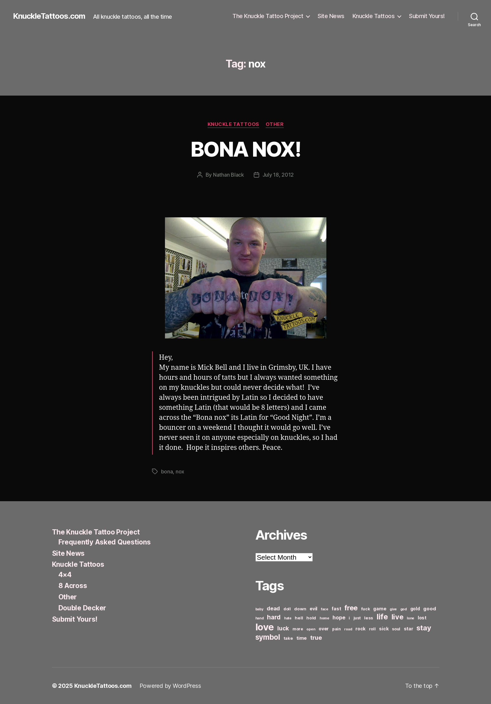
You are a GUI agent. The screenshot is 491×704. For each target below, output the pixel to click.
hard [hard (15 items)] (274, 617)
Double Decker (82, 608)
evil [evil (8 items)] (313, 608)
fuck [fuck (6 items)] (365, 608)
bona (167, 471)
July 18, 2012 (278, 174)
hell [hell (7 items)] (299, 617)
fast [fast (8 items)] (336, 608)
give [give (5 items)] (393, 609)
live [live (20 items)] (398, 617)
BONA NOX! (245, 149)
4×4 (65, 575)
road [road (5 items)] (348, 629)
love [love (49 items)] (264, 627)
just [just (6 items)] (357, 618)
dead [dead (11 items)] (273, 608)
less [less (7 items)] (368, 617)
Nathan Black (228, 174)
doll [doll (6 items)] (287, 608)
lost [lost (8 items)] (422, 617)
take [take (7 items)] (288, 638)
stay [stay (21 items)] (423, 628)
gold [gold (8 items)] (415, 608)
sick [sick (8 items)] (383, 628)
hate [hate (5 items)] (288, 618)
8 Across (72, 586)
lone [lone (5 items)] (410, 618)
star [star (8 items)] (408, 628)
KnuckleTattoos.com (49, 16)
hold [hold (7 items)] (311, 617)
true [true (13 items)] (316, 637)
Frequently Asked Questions (104, 542)
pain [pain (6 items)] (336, 628)
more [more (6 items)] (297, 628)
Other (275, 124)
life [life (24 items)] (382, 616)
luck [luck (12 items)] (283, 628)
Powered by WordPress (170, 685)
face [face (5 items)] (324, 609)
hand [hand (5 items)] (259, 618)
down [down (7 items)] (300, 608)
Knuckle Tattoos (374, 16)
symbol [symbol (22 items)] (267, 637)
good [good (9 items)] (429, 609)
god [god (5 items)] (403, 609)
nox (180, 471)
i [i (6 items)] (349, 618)
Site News (331, 16)
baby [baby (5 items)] (259, 609)
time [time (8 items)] (301, 638)
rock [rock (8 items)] (360, 628)
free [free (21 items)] (351, 608)
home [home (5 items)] (324, 618)
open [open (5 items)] (310, 629)
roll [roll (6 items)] (372, 628)
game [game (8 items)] (379, 608)
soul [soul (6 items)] (396, 628)
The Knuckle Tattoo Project (267, 16)
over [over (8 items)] (324, 628)
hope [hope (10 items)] (338, 618)
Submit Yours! (427, 16)
